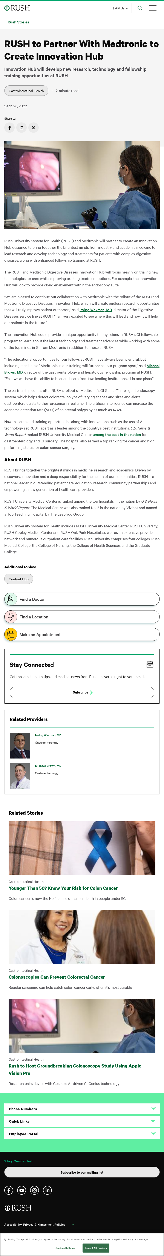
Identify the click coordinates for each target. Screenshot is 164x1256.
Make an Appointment (40, 634)
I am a (118, 7)
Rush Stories (18, 21)
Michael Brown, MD (48, 765)
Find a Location (34, 617)
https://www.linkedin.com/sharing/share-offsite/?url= (21, 127)
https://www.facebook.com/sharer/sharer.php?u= (9, 127)
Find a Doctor (32, 599)
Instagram (34, 1190)
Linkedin (47, 1190)
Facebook (8, 1190)
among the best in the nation (117, 434)
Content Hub (19, 578)
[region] (82, 1244)
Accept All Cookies (96, 1248)
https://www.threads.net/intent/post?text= (33, 127)
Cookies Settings (65, 1248)
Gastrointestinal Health (26, 90)
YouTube (21, 1190)
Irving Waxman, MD (96, 309)
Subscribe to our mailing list (82, 1172)
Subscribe (80, 692)
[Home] (18, 1209)
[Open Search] (140, 8)
